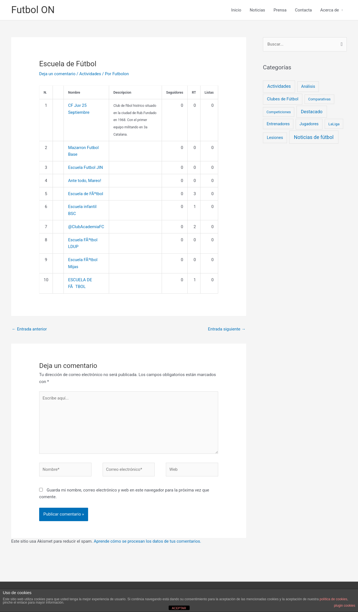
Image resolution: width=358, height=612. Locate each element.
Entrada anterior (29, 329)
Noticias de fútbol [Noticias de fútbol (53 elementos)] (314, 137)
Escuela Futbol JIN (85, 167)
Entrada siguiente (227, 329)
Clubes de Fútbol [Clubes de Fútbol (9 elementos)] (282, 98)
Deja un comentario (57, 73)
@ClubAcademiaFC (86, 226)
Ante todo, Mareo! (84, 180)
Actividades (90, 73)
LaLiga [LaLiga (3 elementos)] (334, 124)
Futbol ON (33, 10)
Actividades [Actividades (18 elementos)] (279, 86)
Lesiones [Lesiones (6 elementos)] (275, 137)
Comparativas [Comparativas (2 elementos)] (319, 99)
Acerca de (329, 10)
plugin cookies (344, 606)
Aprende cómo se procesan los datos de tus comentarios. (147, 541)
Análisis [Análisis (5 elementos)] (308, 86)
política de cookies (333, 599)
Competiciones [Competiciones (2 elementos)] (279, 112)
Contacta (303, 10)
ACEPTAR (179, 608)
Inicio (236, 10)
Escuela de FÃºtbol (85, 193)
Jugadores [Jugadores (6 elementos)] (309, 124)
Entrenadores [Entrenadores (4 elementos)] (278, 124)
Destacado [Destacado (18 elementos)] (311, 111)
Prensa (280, 10)
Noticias (257, 10)
